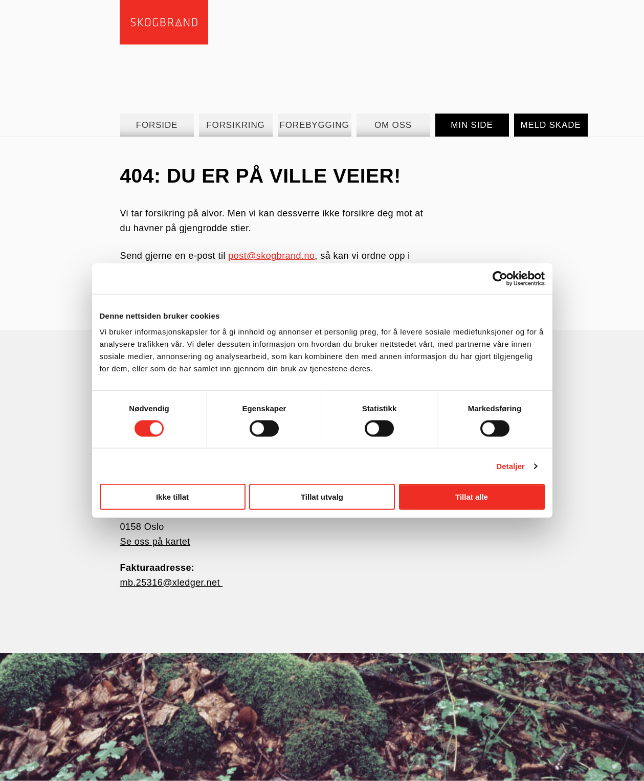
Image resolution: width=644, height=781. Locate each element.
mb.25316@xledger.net (171, 582)
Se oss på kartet (155, 542)
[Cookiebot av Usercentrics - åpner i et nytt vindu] (500, 278)
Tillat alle (471, 497)
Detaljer (510, 465)
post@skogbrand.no (271, 256)
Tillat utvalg (322, 497)
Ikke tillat (172, 497)
